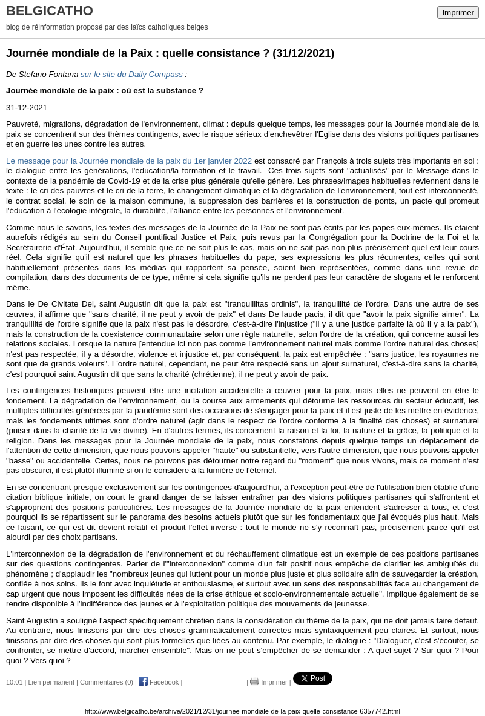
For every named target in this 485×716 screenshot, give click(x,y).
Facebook (159, 682)
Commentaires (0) (106, 682)
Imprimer (458, 12)
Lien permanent (51, 682)
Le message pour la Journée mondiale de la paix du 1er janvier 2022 (129, 160)
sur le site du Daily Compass (132, 74)
